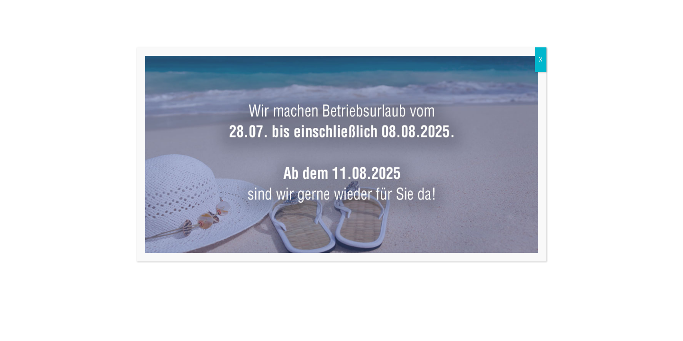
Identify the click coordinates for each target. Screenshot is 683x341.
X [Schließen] (541, 59)
